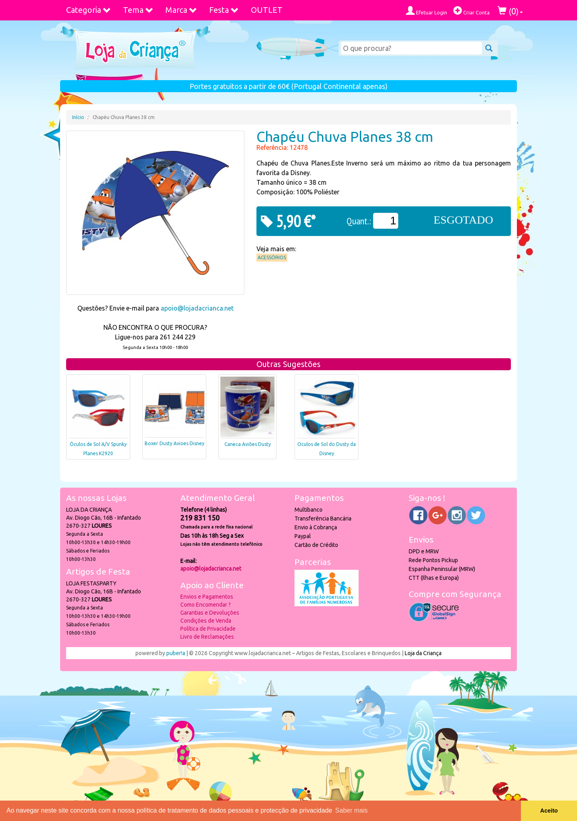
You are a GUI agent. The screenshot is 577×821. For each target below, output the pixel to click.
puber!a (175, 653)
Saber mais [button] (351, 810)
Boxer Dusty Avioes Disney (174, 443)
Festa (224, 9)
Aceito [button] (549, 810)
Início (78, 117)
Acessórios (272, 257)
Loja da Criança (423, 653)
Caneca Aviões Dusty (247, 444)
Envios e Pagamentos (206, 596)
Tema (138, 9)
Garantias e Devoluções (209, 612)
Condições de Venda (205, 620)
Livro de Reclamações (207, 636)
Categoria (88, 9)
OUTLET (266, 9)
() (510, 11)
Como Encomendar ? (205, 604)
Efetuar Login (426, 10)
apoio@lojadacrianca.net (197, 308)
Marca (181, 9)
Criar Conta (471, 10)
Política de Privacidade (208, 628)
